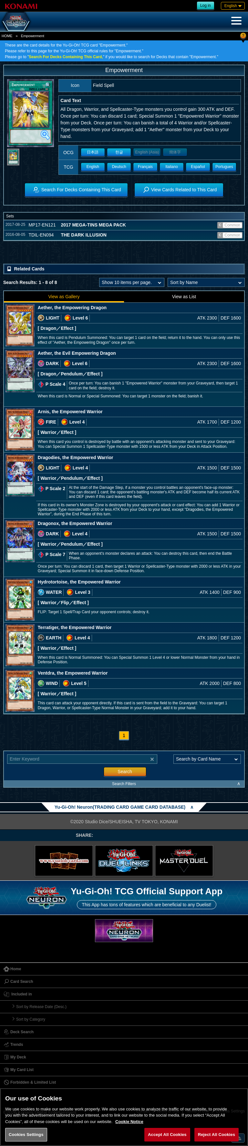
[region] (124, 1117)
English (93, 166)
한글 (119, 152)
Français (145, 166)
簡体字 (175, 152)
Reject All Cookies (216, 1134)
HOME (7, 36)
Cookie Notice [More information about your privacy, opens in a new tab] (129, 1121)
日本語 (92, 152)
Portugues (224, 166)
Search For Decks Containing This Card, (66, 57)
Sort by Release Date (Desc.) (41, 1006)
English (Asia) (147, 152)
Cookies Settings (26, 1134)
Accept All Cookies (167, 1134)
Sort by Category (30, 1019)
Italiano (171, 166)
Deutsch (119, 166)
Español (198, 166)
